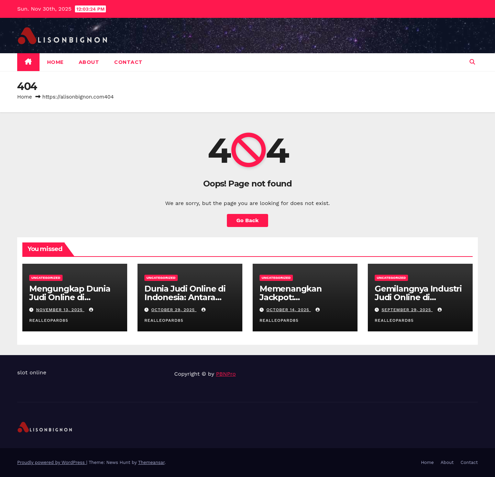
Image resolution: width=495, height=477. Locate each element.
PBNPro (226, 374)
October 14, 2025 (288, 309)
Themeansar (151, 462)
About (89, 62)
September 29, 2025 (407, 309)
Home (55, 62)
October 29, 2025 (174, 309)
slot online (31, 372)
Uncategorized (45, 278)
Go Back (247, 220)
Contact (128, 62)
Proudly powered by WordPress (51, 462)
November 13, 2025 (60, 309)
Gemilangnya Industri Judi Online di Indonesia (418, 297)
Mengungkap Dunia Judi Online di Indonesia (69, 297)
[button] (472, 62)
